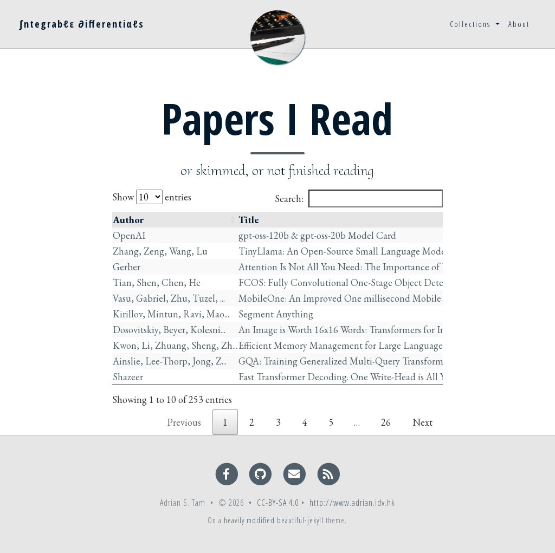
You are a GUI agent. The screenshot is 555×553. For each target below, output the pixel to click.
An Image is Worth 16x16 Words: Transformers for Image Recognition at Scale (392, 329)
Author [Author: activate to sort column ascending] (128, 219)
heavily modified (249, 520)
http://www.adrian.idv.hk (352, 503)
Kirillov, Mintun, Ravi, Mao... (171, 314)
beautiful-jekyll (300, 520)
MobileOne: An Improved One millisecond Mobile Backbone (360, 298)
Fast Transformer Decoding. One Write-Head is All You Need (358, 376)
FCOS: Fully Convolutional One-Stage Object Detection (351, 282)
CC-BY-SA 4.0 (278, 503)
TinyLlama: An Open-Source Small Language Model (343, 251)
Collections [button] (471, 24)
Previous (184, 422)
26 (386, 422)
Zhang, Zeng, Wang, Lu (160, 251)
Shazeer (128, 376)
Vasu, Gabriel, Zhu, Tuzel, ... (169, 298)
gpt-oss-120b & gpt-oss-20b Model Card (317, 235)
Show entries (151, 197)
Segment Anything (275, 314)
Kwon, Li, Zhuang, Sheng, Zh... (175, 345)
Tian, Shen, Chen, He (157, 282)
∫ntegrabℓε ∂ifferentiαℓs (81, 23)
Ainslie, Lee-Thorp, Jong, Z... (170, 361)
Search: (359, 198)
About (519, 24)
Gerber (126, 267)
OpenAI (129, 235)
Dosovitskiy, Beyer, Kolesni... (169, 329)
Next (422, 422)
